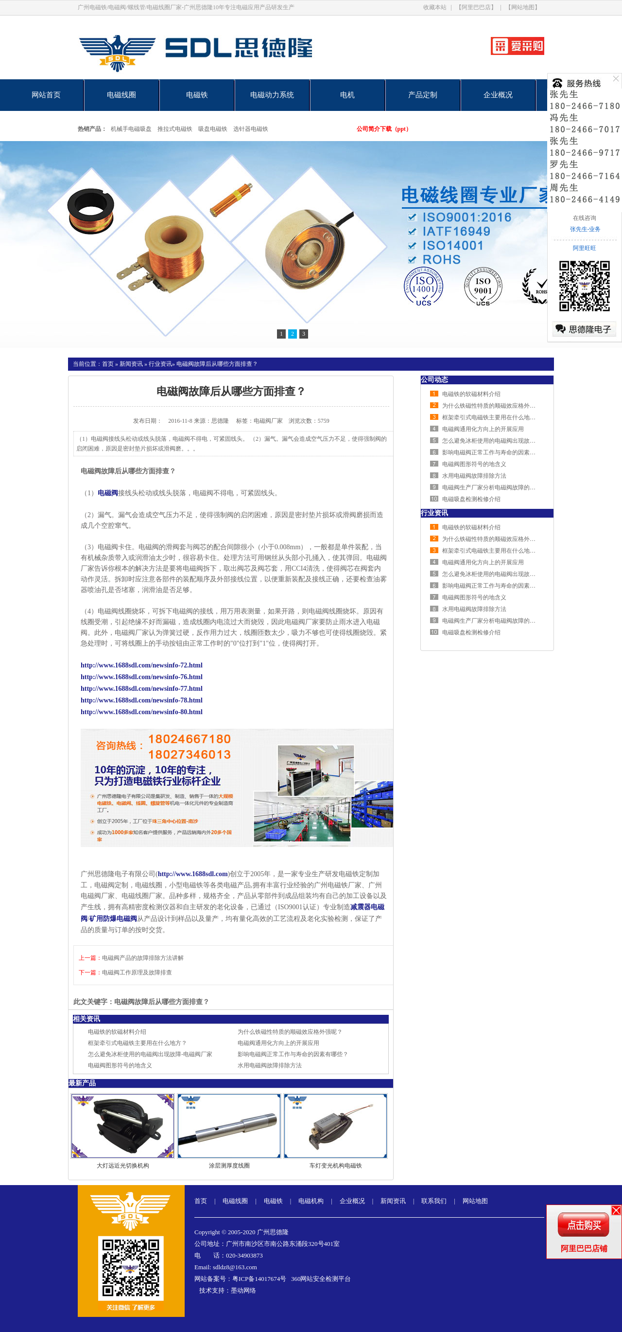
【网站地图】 (522, 7)
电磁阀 (108, 493)
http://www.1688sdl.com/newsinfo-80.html (142, 712)
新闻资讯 (131, 363)
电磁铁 (197, 95)
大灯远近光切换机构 (123, 1165)
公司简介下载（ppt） (384, 129)
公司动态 (434, 379)
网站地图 (475, 1201)
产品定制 (422, 95)
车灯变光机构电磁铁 (336, 1165)
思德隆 (220, 420)
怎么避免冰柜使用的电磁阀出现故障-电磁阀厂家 (150, 1054)
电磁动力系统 (272, 95)
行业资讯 (160, 363)
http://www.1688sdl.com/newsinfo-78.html (142, 700)
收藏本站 (435, 7)
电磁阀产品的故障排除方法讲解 (143, 957)
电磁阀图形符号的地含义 (120, 1065)
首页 (108, 363)
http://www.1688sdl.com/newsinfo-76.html (142, 677)
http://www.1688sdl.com (193, 874)
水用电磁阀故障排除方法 (270, 1065)
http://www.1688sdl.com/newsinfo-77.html (142, 688)
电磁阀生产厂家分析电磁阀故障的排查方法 (497, 487)
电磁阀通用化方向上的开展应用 (278, 1043)
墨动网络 (243, 1290)
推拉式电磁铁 (174, 129)
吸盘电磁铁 (212, 129)
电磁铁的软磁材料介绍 (117, 1031)
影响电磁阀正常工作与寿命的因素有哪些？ (293, 1054)
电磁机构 (311, 1201)
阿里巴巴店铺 (584, 1248)
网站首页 (46, 95)
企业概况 (498, 95)
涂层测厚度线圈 (229, 1165)
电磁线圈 (121, 95)
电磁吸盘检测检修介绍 (471, 499)
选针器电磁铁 (250, 129)
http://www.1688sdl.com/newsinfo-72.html (142, 665)
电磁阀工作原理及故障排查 (137, 972)
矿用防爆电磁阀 (113, 918)
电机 (347, 95)
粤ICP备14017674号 (259, 1278)
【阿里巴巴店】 (476, 7)
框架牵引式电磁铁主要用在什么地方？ (137, 1043)
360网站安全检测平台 (321, 1278)
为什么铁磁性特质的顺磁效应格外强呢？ (290, 1031)
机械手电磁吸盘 (131, 129)
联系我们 (434, 1201)
